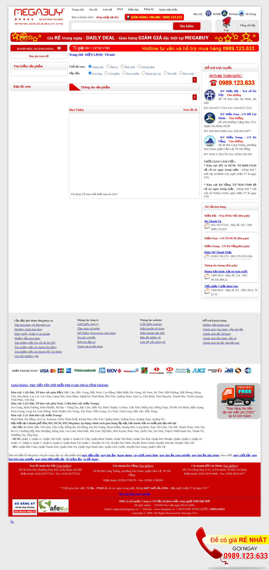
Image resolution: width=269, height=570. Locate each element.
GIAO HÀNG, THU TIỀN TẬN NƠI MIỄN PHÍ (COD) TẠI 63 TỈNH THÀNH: (59, 385)
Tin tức (93, 9)
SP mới (172, 73)
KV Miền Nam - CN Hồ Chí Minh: (237, 116)
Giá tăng (97, 73)
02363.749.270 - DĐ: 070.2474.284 (231, 256)
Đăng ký (149, 9)
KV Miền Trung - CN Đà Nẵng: (237, 139)
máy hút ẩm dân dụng (205, 455)
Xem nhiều (132, 73)
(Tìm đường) (63, 465)
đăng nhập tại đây (107, 17)
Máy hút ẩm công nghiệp (134, 493)
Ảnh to (114, 67)
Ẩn (12, 521)
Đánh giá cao (153, 73)
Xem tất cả (190, 109)
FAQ (120, 9)
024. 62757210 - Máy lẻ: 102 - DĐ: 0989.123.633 (231, 227)
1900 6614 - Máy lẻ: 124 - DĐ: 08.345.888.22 (229, 277)
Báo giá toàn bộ (39, 56)
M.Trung (250, 14)
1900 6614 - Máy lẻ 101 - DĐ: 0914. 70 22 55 (234, 292)
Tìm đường (234, 94)
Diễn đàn (133, 9)
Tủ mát (110, 55)
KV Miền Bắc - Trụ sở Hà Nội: (237, 92)
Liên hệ (107, 9)
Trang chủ (78, 9)
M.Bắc (216, 14)
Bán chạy (188, 73)
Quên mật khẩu (168, 9)
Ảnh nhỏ (130, 67)
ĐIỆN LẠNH (93, 55)
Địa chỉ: (198, 14)
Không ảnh (148, 67)
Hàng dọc (98, 67)
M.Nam (233, 14)
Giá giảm (114, 73)
